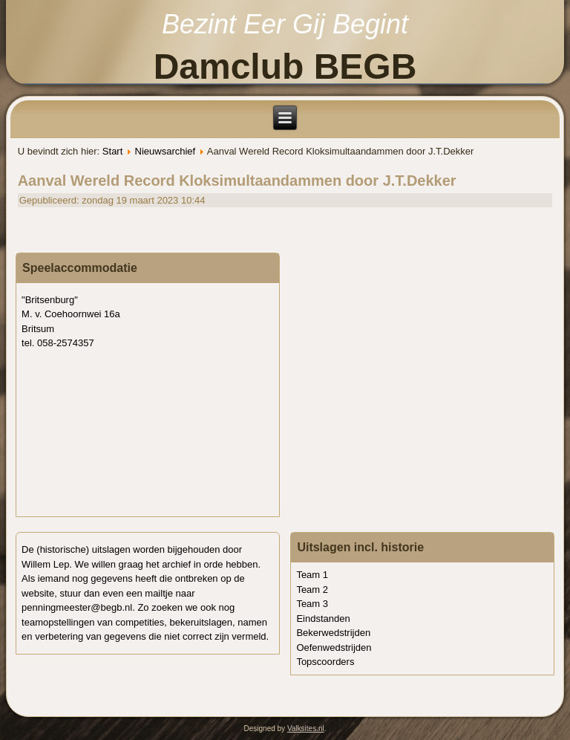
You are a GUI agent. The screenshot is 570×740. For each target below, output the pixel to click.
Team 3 (312, 603)
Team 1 (312, 574)
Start (112, 151)
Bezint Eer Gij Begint (285, 24)
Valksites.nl (305, 728)
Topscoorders (325, 661)
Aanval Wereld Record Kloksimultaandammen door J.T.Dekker (237, 180)
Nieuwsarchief (165, 151)
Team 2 (312, 589)
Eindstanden (323, 618)
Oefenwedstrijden (333, 647)
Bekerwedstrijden (333, 632)
